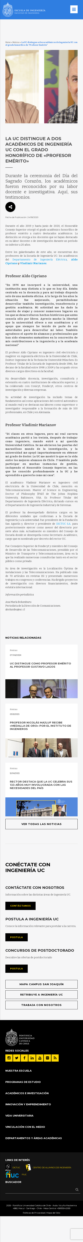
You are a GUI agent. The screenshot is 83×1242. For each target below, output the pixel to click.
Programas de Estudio (23, 1082)
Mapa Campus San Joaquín (41, 984)
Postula (16, 937)
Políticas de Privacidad (34, 1213)
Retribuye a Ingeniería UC (41, 994)
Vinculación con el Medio (25, 1127)
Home (8, 42)
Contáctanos (20, 905)
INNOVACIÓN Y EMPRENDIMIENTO (28, 1104)
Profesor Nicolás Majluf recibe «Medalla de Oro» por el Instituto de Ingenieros (40, 726)
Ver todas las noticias (41, 824)
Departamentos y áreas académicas (33, 1138)
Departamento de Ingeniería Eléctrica (40, 259)
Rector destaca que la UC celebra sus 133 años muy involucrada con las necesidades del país (41, 785)
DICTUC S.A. (63, 523)
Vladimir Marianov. (33, 263)
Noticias (16, 42)
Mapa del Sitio (53, 1213)
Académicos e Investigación (27, 1093)
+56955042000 (63, 1208)
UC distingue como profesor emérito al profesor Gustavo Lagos (40, 665)
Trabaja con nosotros (41, 1005)
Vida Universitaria (19, 1115)
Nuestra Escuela (18, 1070)
